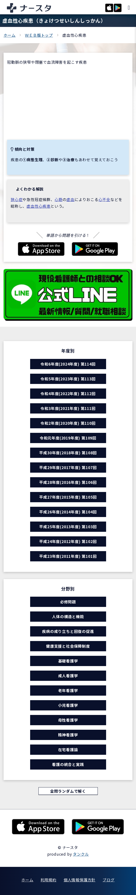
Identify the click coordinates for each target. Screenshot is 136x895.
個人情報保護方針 (79, 880)
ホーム (9, 35)
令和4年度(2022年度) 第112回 (67, 393)
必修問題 (68, 602)
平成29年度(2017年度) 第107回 (68, 467)
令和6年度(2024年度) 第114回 (67, 364)
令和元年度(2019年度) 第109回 (68, 438)
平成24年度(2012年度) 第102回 (68, 541)
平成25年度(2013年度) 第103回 (68, 526)
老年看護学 (68, 690)
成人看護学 (68, 675)
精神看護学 (68, 735)
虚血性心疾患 (39, 206)
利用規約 (48, 880)
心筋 (59, 199)
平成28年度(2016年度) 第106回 (68, 482)
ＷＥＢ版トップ (39, 35)
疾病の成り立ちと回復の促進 (68, 631)
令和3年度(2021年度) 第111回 (67, 408)
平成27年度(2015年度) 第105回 (68, 497)
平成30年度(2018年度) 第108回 (68, 452)
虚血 (70, 199)
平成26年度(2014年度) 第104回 (68, 512)
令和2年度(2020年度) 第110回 (67, 423)
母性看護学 (68, 720)
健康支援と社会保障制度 (68, 646)
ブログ (108, 880)
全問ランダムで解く (68, 791)
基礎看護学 (68, 661)
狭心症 (17, 199)
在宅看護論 (68, 749)
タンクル (81, 854)
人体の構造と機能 (68, 616)
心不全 (104, 199)
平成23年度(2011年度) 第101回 (68, 556)
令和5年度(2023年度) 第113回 (67, 379)
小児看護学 (68, 705)
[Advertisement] (68, 102)
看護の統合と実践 (68, 764)
